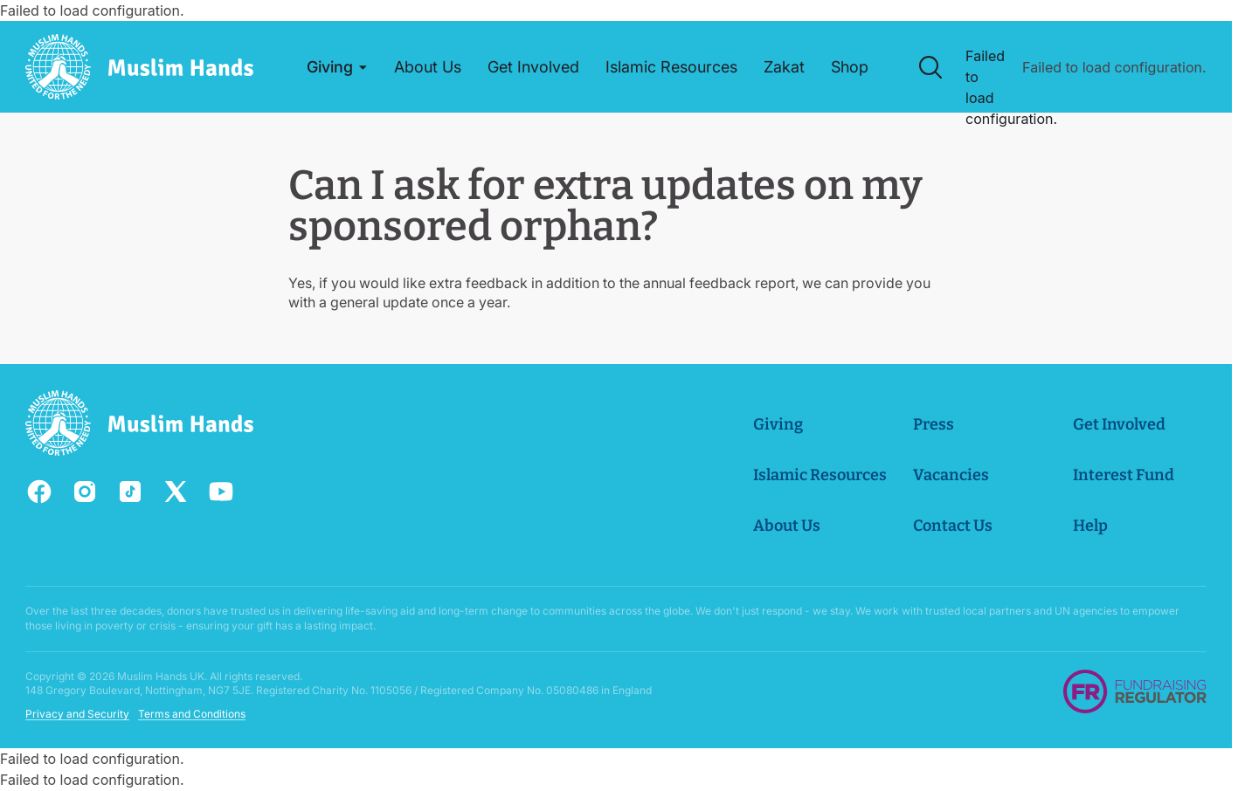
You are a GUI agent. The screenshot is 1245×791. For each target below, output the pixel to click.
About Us (786, 525)
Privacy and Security (77, 714)
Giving (778, 424)
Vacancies (951, 475)
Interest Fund (1123, 475)
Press (933, 424)
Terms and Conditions (192, 714)
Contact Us (953, 525)
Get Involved (1119, 424)
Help (1090, 525)
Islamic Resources (820, 475)
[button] (338, 67)
